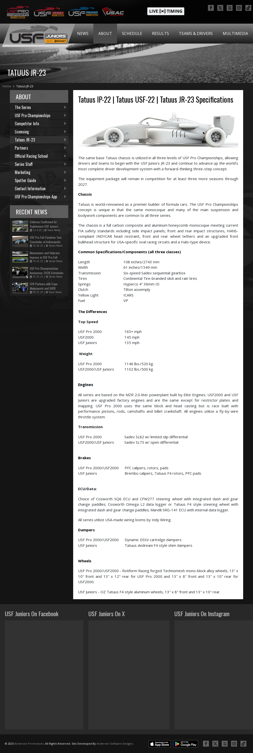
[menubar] (162, 34)
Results (160, 33)
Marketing (40, 172)
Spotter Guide (40, 180)
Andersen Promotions (29, 743)
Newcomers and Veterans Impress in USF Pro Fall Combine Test (45, 257)
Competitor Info (40, 123)
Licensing (40, 132)
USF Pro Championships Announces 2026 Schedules (47, 270)
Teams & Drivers (196, 33)
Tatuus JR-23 (24, 86)
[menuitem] (82, 34)
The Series (40, 107)
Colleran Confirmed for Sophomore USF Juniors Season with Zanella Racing (46, 226)
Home (6, 86)
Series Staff (40, 164)
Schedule (132, 33)
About (105, 33)
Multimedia (235, 33)
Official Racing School (40, 156)
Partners (40, 148)
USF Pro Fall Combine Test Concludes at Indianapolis (45, 239)
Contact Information (40, 188)
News (82, 33)
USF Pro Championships (40, 115)
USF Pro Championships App (40, 197)
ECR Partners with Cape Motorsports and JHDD (44, 286)
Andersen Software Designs (115, 743)
